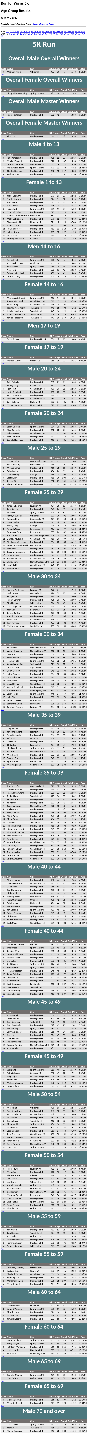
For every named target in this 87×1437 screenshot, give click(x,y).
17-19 (22, 32)
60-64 (71, 32)
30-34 (38, 32)
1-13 (12, 32)
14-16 (16, 32)
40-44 (49, 32)
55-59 (66, 32)
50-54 (60, 32)
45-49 (55, 32)
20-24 (27, 32)
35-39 (44, 32)
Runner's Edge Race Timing (43, 24)
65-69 (77, 32)
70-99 (82, 32)
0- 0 (7, 32)
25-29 (33, 32)
